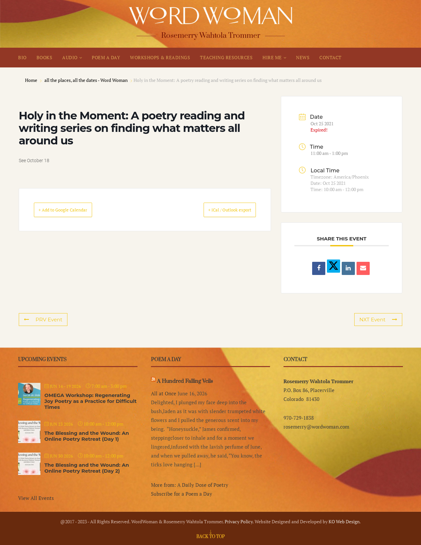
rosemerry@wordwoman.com (316, 426)
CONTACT (330, 57)
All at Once (163, 393)
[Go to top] (210, 536)
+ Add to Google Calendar (71, 210)
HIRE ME (272, 57)
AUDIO (70, 57)
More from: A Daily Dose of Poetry (189, 485)
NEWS (303, 57)
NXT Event (378, 319)
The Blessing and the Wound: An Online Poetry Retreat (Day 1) (86, 436)
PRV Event (42, 319)
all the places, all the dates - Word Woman (86, 80)
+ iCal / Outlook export (220, 210)
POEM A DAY (106, 57)
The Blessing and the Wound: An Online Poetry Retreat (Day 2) (86, 468)
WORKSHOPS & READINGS (160, 57)
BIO (22, 57)
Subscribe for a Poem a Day (181, 493)
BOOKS (45, 57)
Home (31, 80)
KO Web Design (344, 521)
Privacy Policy (239, 521)
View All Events (36, 498)
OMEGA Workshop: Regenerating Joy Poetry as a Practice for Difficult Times (90, 401)
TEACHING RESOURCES (226, 57)
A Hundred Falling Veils (185, 381)
